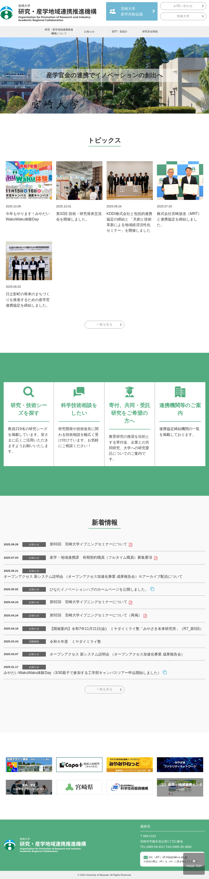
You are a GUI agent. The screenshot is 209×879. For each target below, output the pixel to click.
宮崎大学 (183, 16)
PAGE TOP (193, 864)
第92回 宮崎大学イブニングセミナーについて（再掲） (96, 615)
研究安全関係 (150, 31)
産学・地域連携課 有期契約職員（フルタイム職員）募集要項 (101, 557)
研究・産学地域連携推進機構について (59, 31)
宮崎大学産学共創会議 (132, 11)
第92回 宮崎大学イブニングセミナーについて (88, 602)
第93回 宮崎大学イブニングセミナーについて (88, 544)
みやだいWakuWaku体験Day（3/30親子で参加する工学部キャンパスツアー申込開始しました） (82, 673)
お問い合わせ (183, 6)
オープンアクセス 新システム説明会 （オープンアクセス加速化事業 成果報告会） (117, 654)
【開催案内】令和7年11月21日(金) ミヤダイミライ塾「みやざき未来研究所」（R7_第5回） (126, 629)
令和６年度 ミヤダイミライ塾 (75, 641)
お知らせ (89, 31)
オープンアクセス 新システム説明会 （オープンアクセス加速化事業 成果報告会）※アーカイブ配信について (93, 576)
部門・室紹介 (119, 31)
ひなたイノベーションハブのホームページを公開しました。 (99, 589)
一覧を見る (104, 324)
